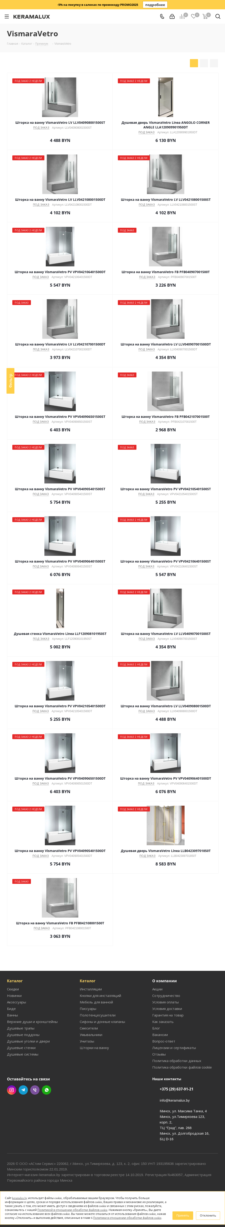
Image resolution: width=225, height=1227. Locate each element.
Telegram (23, 1090)
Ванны (12, 1015)
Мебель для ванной (96, 1002)
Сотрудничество (166, 995)
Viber (35, 1090)
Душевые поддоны (23, 1034)
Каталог (15, 980)
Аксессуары (16, 1002)
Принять (182, 1215)
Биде (11, 1008)
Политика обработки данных (176, 1060)
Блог (156, 1028)
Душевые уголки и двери (28, 1041)
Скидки (13, 989)
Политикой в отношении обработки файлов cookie (72, 1210)
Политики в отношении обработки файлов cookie (127, 1218)
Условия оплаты (165, 1002)
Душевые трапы (20, 1028)
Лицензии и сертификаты (174, 1047)
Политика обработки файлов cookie (182, 1067)
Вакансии (160, 1034)
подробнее (155, 4)
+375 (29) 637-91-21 (176, 1089)
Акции (157, 989)
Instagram (11, 1090)
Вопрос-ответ (163, 1041)
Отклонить (208, 1215)
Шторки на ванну (94, 1047)
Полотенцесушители (98, 1015)
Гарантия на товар (167, 1015)
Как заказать (163, 1021)
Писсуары (88, 1008)
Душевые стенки (21, 1047)
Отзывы (159, 1054)
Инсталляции (91, 989)
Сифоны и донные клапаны (102, 1021)
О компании (164, 980)
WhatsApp (46, 1090)
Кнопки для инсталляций (100, 995)
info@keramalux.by (175, 1100)
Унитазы (87, 1041)
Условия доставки (167, 1008)
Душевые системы (22, 1054)
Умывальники (91, 1034)
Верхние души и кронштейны (32, 1021)
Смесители (89, 1028)
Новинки (14, 995)
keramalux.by (19, 1198)
